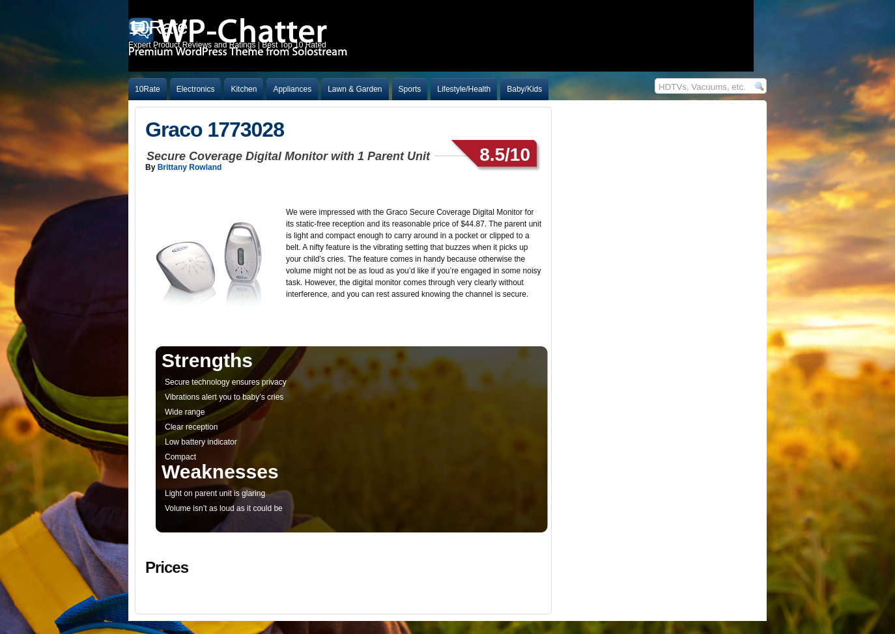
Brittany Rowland (190, 167)
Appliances (292, 89)
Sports (410, 89)
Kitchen (244, 89)
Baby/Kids (524, 89)
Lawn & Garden (355, 89)
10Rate (147, 89)
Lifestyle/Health (463, 89)
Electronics (196, 89)
